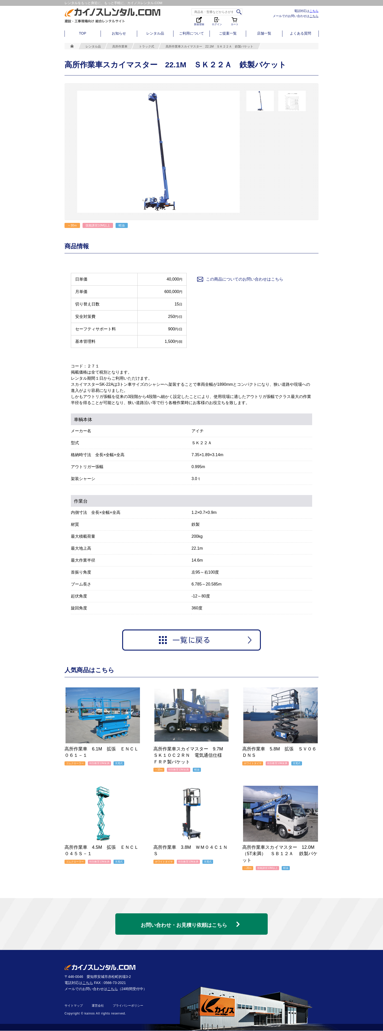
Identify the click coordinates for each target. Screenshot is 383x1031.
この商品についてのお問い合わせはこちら (239, 279)
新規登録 (199, 21)
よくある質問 (300, 33)
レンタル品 (155, 33)
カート (234, 21)
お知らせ (119, 33)
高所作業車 (119, 46)
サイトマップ (74, 1005)
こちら (313, 11)
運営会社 (98, 1005)
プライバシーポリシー (128, 1005)
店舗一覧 (264, 33)
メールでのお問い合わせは (295, 16)
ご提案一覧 (228, 33)
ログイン (217, 21)
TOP (82, 33)
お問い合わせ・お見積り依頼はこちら (184, 923)
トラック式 (146, 46)
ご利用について (191, 33)
